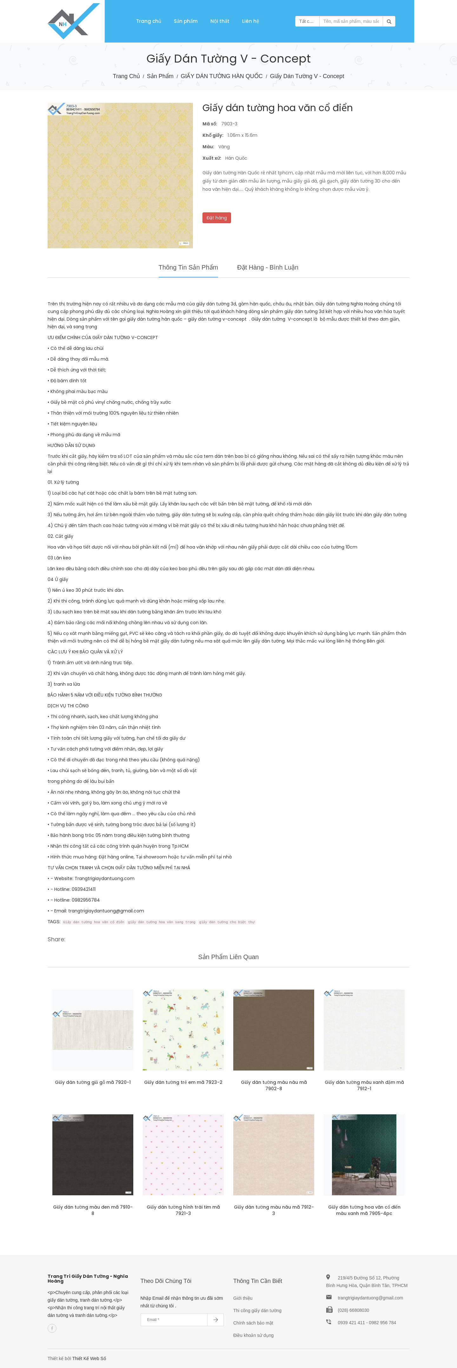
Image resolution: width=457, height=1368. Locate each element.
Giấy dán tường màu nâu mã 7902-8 (274, 1085)
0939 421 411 (352, 1322)
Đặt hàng (217, 218)
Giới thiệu (243, 1298)
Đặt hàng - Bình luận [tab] (267, 267)
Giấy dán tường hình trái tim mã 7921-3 (183, 1210)
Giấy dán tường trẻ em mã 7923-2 (183, 1082)
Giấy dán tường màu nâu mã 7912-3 (274, 1210)
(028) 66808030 (353, 1310)
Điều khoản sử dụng (253, 1335)
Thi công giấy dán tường (257, 1310)
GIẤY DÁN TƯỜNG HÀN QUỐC (222, 76)
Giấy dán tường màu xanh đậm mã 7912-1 (364, 1085)
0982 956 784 (382, 1322)
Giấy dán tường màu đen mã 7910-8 (93, 1210)
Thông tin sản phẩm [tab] (188, 267)
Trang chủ (148, 21)
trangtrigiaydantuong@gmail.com (370, 1297)
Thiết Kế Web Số (89, 1358)
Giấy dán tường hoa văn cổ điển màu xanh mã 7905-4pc (364, 1210)
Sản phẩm (186, 21)
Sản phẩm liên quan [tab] (228, 956)
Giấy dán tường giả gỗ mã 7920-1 (93, 1082)
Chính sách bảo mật (253, 1322)
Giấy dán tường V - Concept (307, 76)
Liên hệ (250, 21)
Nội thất (219, 21)
